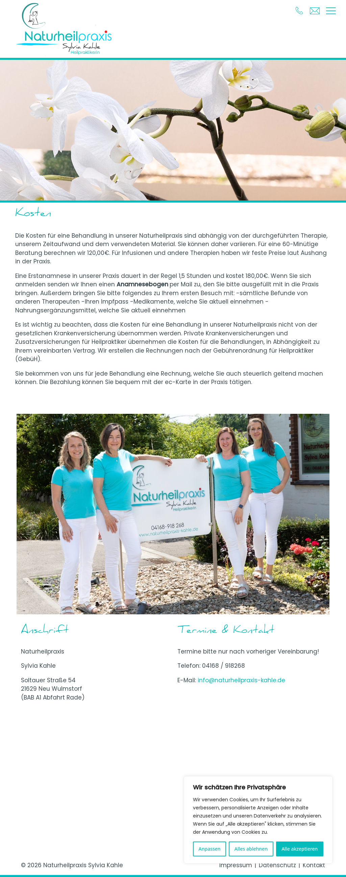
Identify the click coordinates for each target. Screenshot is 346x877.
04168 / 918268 (223, 666)
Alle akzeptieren (299, 849)
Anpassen (210, 849)
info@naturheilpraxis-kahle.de (241, 680)
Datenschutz (277, 865)
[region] (258, 819)
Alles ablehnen (251, 849)
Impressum (235, 865)
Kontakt (314, 865)
